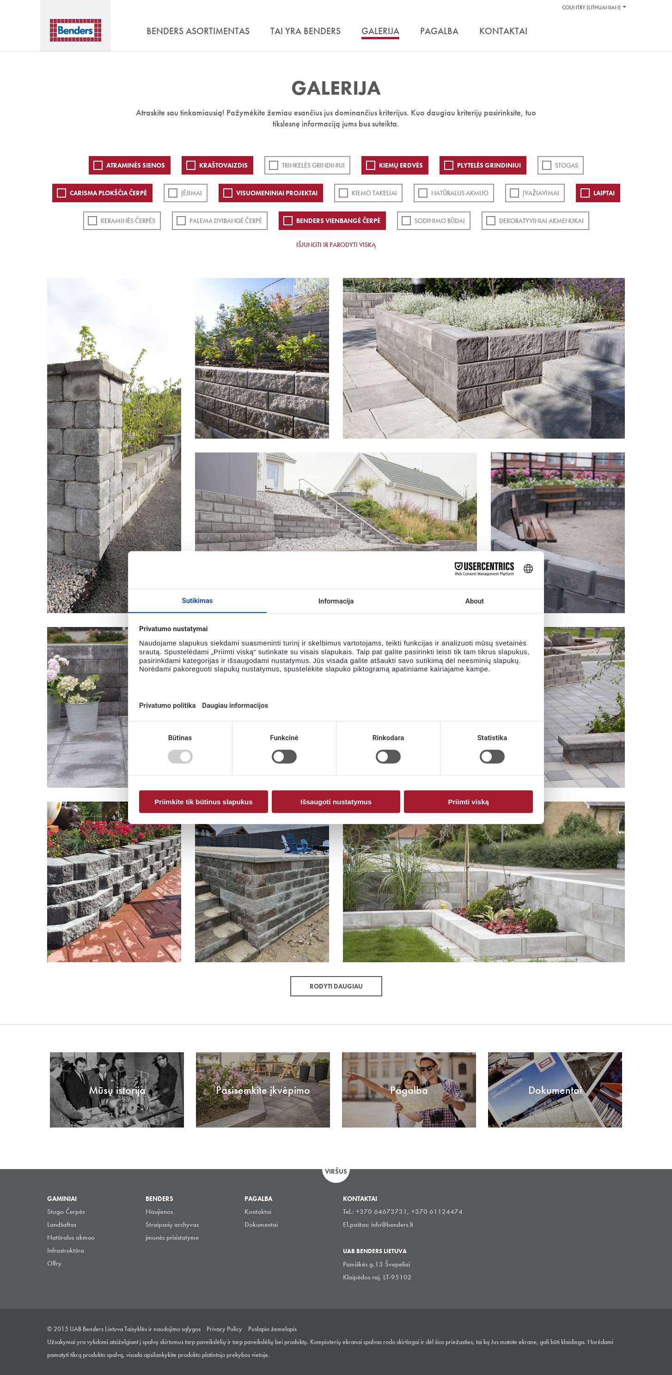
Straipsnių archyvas (172, 1224)
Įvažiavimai (541, 193)
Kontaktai (257, 1211)
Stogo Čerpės (66, 1211)
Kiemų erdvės (401, 165)
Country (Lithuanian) (591, 7)
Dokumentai (261, 1224)
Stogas (566, 165)
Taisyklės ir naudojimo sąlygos (162, 1329)
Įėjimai (191, 193)
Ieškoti (618, 32)
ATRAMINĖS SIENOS (135, 165)
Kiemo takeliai (374, 193)
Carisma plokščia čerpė (108, 193)
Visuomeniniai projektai (277, 193)
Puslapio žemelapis (272, 1329)
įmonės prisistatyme (172, 1237)
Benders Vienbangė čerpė (338, 221)
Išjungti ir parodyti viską (336, 245)
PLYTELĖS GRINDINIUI (489, 165)
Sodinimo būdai (440, 221)
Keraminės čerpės (128, 221)
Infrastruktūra (65, 1250)
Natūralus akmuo (460, 193)
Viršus (336, 1171)
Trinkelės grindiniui (313, 165)
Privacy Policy (224, 1329)
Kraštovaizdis (223, 165)
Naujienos (159, 1211)
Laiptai (604, 193)
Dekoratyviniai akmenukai (541, 221)
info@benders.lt (392, 1224)
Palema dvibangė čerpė (225, 221)
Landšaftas (61, 1224)
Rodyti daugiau (336, 986)
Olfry (54, 1263)
